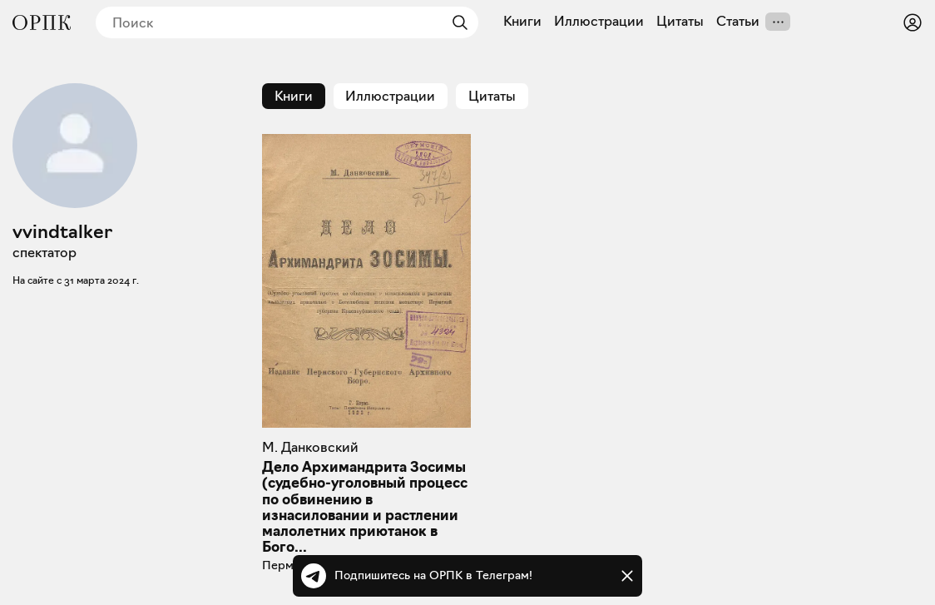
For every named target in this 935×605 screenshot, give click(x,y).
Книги (522, 21)
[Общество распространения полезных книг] (41, 22)
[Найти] (456, 22)
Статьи (737, 21)
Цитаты (680, 21)
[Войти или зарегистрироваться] (913, 22)
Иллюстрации (599, 21)
